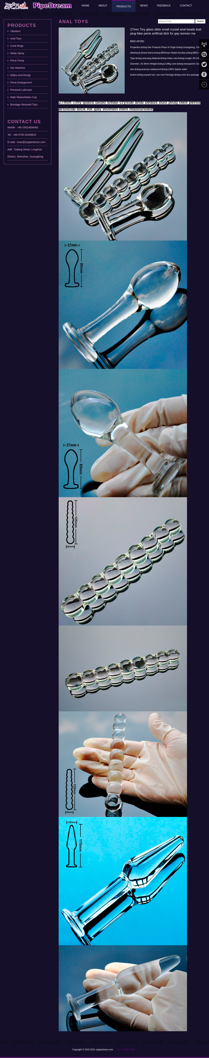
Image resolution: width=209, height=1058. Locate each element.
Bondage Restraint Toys (23, 104)
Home (85, 5)
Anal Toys (15, 38)
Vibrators (15, 31)
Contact (186, 5)
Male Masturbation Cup (23, 97)
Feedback (164, 5)
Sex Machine (17, 67)
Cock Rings (16, 45)
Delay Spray (17, 53)
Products (123, 6)
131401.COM (128, 1049)
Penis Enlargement (21, 82)
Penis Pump (17, 60)
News (144, 5)
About (102, 5)
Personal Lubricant (21, 89)
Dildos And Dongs (20, 75)
